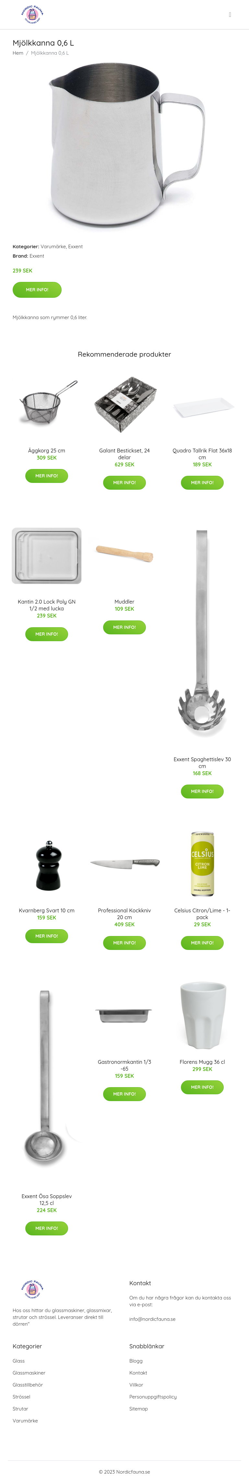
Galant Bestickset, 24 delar (124, 454)
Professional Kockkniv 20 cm (124, 913)
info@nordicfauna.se (152, 1319)
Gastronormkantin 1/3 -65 (124, 1065)
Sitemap (138, 1409)
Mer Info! (37, 290)
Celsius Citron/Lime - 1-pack (202, 913)
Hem (18, 53)
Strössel (21, 1397)
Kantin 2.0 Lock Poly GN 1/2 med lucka (47, 605)
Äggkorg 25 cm (46, 450)
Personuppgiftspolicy (153, 1397)
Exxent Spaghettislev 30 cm (202, 762)
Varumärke (53, 246)
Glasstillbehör (28, 1385)
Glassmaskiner (29, 1373)
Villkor (136, 1385)
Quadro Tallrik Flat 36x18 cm (202, 454)
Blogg (136, 1361)
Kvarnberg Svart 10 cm (47, 910)
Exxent (75, 246)
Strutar (20, 1409)
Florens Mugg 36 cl (202, 1062)
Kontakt (138, 1373)
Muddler (124, 601)
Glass (19, 1361)
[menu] (230, 14)
